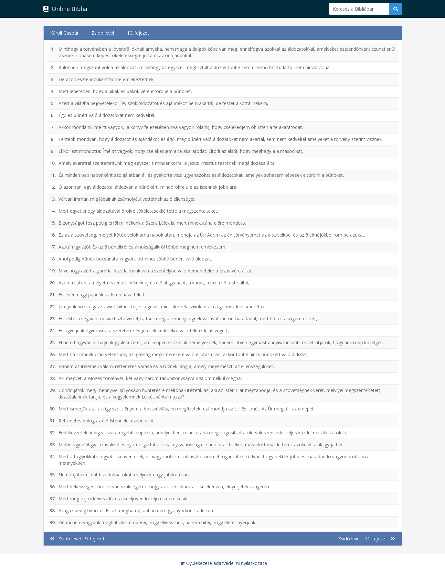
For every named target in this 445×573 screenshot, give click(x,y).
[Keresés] (359, 9)
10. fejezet (138, 33)
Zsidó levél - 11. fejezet (366, 539)
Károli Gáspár (64, 33)
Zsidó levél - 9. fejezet (77, 539)
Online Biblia (65, 9)
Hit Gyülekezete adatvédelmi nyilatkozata (222, 563)
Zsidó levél (102, 33)
